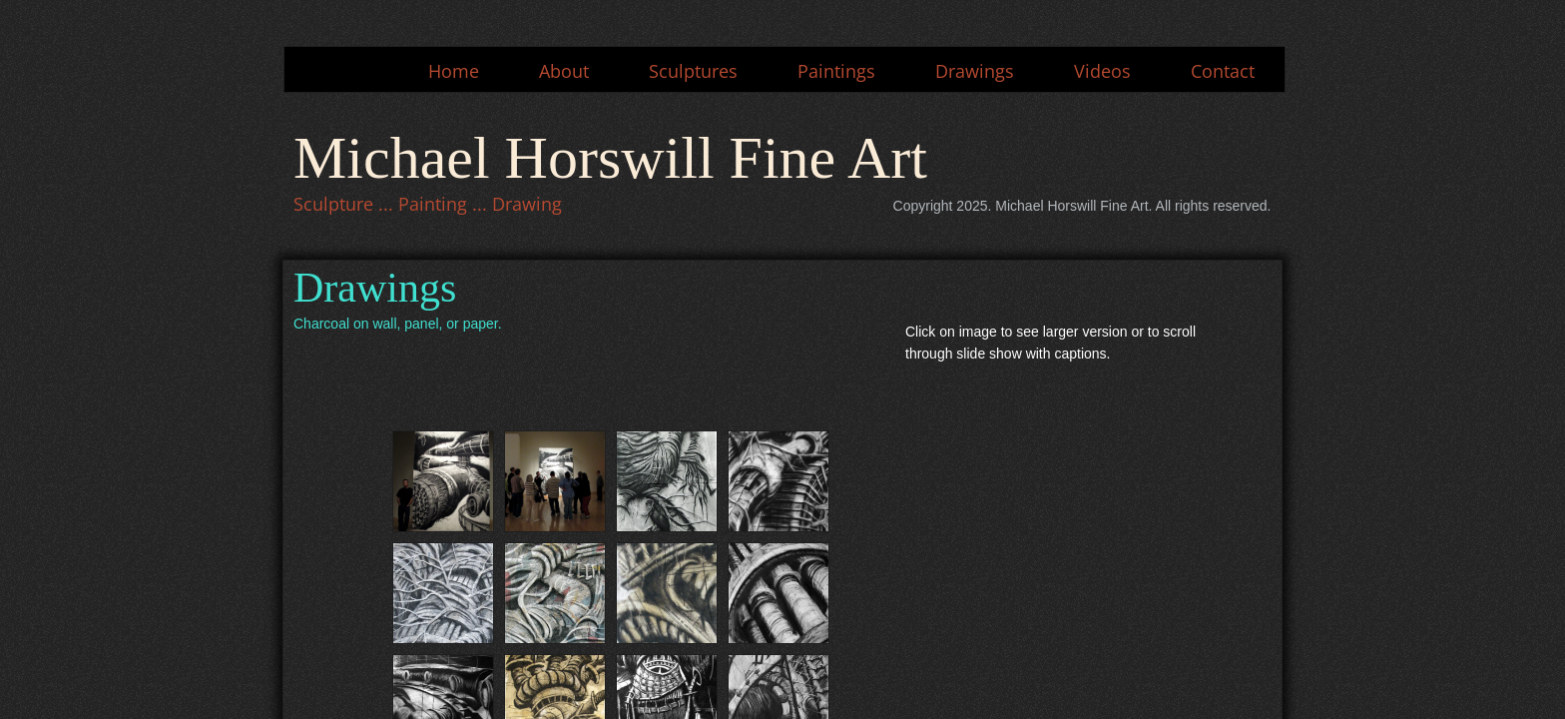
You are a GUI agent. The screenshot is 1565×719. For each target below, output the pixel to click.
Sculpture (333, 204)
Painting (432, 204)
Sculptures (693, 71)
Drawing (527, 204)
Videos (1102, 71)
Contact (1223, 71)
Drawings (974, 71)
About (564, 71)
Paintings (836, 71)
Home (453, 71)
